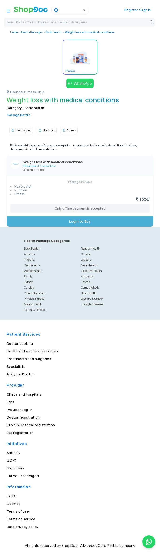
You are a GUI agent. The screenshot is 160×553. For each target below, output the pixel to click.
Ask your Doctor (20, 374)
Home (14, 32)
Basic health (53, 32)
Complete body (90, 288)
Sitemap (14, 503)
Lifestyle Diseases (92, 304)
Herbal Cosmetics (35, 310)
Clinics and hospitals (24, 394)
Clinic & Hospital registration (31, 425)
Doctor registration (23, 417)
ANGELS (13, 453)
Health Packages (31, 32)
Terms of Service (21, 519)
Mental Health (33, 304)
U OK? (12, 460)
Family (28, 276)
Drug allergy (32, 265)
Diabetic (86, 260)
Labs (11, 402)
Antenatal (87, 276)
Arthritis (29, 254)
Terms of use (18, 511)
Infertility (29, 260)
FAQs (11, 496)
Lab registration (20, 432)
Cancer (85, 254)
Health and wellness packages (32, 351)
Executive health (91, 271)
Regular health (90, 248)
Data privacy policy (23, 526)
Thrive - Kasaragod (23, 476)
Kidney (28, 282)
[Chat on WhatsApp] (148, 541)
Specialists (16, 366)
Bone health (88, 293)
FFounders (15, 468)
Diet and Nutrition (92, 299)
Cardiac (29, 288)
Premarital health (35, 293)
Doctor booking (20, 343)
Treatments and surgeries (29, 359)
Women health (33, 271)
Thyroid (86, 282)
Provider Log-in (20, 409)
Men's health (89, 265)
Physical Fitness (34, 299)
